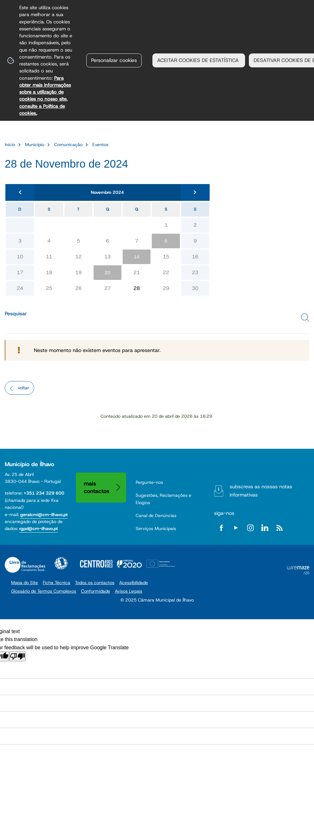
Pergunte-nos (149, 482)
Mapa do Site (24, 582)
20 (107, 272)
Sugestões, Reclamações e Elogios (163, 498)
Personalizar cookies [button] (114, 60)
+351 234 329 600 (44, 493)
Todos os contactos (94, 582)
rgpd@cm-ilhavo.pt (38, 528)
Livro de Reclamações (25, 565)
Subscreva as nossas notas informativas (261, 490)
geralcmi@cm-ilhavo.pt (44, 514)
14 (136, 257)
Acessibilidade (61, 563)
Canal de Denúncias (156, 515)
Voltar (23, 388)
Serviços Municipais (156, 528)
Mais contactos (96, 487)
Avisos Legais (128, 591)
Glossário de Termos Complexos (43, 591)
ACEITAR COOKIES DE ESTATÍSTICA (198, 60)
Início (10, 144)
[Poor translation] (17, 656)
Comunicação (68, 144)
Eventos (100, 144)
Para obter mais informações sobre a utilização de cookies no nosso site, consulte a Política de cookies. (45, 95)
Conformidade (95, 591)
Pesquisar (16, 313)
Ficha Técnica (56, 582)
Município (34, 144)
